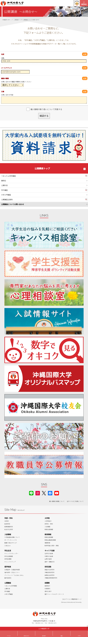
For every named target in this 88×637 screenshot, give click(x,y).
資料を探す (48, 591)
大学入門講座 (6, 194)
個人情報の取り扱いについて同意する (46, 109)
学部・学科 (8, 518)
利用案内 (47, 588)
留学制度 (7, 566)
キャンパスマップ (10, 562)
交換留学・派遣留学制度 (12, 570)
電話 (62, 635)
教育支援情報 (49, 529)
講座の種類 (5, 78)
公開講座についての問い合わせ (12, 204)
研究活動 (48, 566)
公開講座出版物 (7, 199)
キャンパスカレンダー (11, 553)
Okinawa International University (71, 602)
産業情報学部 (8, 527)
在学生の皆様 (49, 553)
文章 (2, 91)
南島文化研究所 (49, 570)
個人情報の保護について (57, 501)
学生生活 (7, 550)
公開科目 (4, 185)
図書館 (47, 583)
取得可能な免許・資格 (52, 545)
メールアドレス (6, 68)
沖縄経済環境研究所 (51, 578)
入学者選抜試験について (12, 537)
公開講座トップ (42, 168)
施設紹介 (47, 586)
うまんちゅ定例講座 (8, 176)
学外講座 (4, 190)
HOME (79, 635)
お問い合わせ (26, 635)
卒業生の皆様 (49, 556)
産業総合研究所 (49, 575)
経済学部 (7, 524)
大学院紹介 (48, 521)
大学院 (47, 518)
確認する (44, 116)
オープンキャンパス (10, 540)
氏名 (3, 58)
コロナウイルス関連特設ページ (71, 599)
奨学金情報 (7, 559)
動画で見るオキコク (10, 543)
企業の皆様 (48, 559)
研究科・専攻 (49, 524)
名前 (2, 54)
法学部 (6, 521)
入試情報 (47, 527)
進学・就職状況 (49, 562)
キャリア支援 (49, 550)
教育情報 (48, 534)
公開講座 (7, 583)
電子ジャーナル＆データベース (54, 594)
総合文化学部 (8, 529)
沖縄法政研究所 (49, 572)
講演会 (3, 180)
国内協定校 (7, 578)
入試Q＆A (7, 545)
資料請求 (44, 635)
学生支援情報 (8, 556)
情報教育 (47, 543)
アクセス (9, 635)
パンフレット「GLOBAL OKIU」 (14, 575)
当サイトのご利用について (75, 501)
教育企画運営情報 (50, 540)
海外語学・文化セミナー (12, 572)
